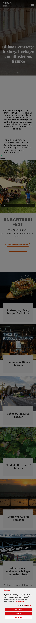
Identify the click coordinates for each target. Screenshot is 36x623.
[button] (25, 605)
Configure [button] (23, 617)
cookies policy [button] (19, 601)
